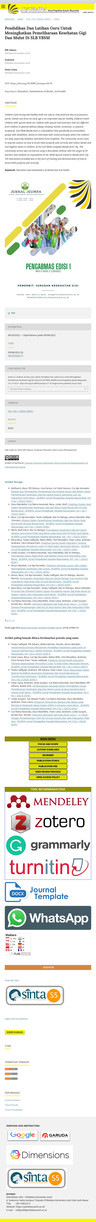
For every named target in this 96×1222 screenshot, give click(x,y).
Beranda (10, 19)
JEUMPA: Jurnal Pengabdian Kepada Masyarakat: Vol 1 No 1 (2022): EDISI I (49, 536)
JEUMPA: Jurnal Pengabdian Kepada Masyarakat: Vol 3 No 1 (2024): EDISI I (47, 525)
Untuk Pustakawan (14, 1109)
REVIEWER (48, 755)
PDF (13, 313)
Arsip (20, 19)
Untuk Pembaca (12, 1100)
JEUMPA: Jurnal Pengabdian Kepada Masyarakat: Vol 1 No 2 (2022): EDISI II (49, 666)
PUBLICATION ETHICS (48, 760)
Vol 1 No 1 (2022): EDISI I (38, 19)
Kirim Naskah (15, 1032)
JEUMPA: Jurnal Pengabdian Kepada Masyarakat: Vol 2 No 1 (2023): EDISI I (48, 596)
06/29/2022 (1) (15, 355)
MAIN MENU (48, 739)
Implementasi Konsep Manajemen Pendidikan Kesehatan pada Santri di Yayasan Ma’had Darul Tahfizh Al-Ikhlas (48, 649)
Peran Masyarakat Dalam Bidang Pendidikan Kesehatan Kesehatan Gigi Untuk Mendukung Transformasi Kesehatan (50, 673)
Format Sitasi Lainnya (20, 389)
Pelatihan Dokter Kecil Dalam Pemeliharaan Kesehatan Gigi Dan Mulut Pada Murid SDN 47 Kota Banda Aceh (51, 507)
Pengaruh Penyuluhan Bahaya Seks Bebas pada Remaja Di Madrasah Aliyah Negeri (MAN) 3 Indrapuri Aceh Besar (47, 703)
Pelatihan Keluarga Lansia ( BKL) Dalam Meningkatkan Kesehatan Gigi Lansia (49, 567)
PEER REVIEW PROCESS (48, 771)
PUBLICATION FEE (48, 766)
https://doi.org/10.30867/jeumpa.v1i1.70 (31, 83)
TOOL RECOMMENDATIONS (48, 789)
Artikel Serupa (14, 481)
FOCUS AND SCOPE (48, 744)
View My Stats (12, 980)
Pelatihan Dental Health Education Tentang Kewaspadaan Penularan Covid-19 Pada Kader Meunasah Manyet (48, 544)
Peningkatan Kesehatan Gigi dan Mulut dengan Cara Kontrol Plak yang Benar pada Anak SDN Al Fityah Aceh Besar (50, 531)
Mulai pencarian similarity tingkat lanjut (41, 627)
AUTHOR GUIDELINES (48, 749)
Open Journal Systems (16, 1018)
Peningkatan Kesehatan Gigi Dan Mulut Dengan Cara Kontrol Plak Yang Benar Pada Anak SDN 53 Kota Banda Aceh (49, 580)
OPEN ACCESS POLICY (48, 777)
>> (13, 620)
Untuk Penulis (11, 1104)
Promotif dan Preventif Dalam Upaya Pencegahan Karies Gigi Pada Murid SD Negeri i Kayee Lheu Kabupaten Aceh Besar (51, 593)
